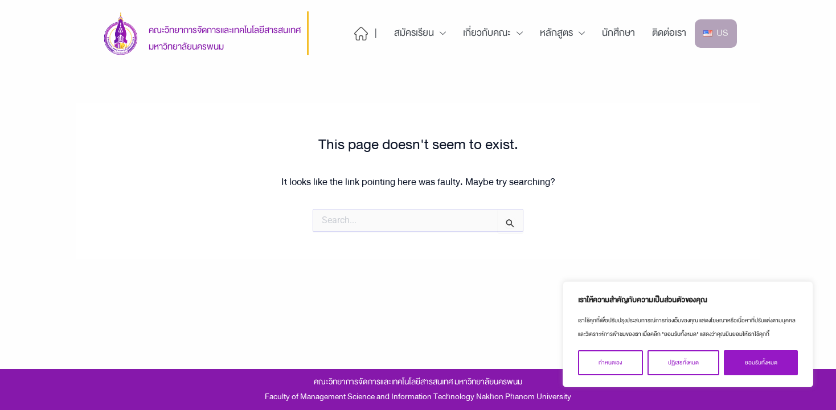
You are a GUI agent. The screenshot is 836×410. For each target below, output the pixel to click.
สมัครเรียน (420, 32)
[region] (688, 334)
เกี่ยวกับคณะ (493, 32)
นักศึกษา (618, 32)
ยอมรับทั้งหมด (761, 362)
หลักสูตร (562, 32)
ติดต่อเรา (669, 32)
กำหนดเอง (610, 362)
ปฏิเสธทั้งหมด (683, 362)
